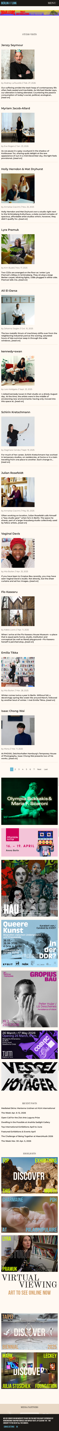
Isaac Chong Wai (13, 711)
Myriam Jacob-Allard (15, 108)
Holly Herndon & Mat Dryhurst (22, 169)
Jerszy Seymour (12, 45)
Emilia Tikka (9, 652)
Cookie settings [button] (9, 1426)
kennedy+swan (11, 351)
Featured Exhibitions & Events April (18, 1131)
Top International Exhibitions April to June (21, 1127)
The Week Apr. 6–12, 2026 (13, 1113)
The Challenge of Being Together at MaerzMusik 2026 (27, 1136)
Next (39, 769)
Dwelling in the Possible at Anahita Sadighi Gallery (25, 1122)
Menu (52, 3)
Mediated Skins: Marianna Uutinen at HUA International (28, 1108)
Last (46, 769)
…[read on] (17, 158)
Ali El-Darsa (9, 290)
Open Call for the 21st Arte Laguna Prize (20, 1117)
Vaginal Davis (10, 533)
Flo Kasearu (9, 592)
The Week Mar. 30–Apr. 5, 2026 (16, 1141)
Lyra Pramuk (10, 229)
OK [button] (17, 1426)
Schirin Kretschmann (15, 412)
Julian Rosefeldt (12, 472)
